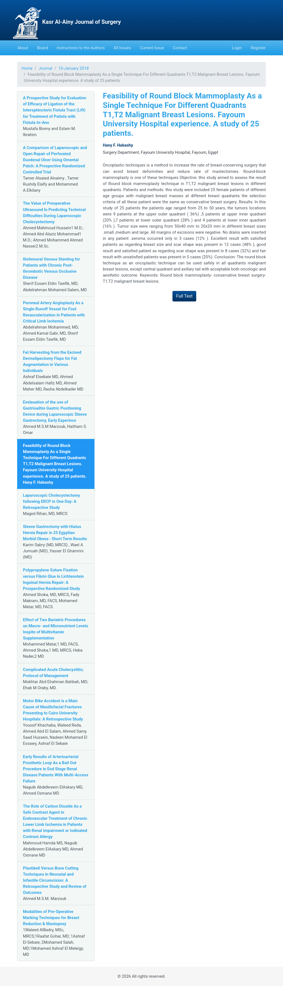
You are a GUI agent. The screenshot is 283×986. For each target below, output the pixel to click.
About (22, 47)
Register (258, 47)
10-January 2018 (73, 68)
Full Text (184, 296)
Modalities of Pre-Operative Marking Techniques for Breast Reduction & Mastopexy (51, 917)
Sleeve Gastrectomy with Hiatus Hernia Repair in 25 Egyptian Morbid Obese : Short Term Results (55, 532)
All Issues (122, 47)
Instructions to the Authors (81, 47)
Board (42, 47)
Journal (45, 68)
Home (27, 68)
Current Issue (152, 47)
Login (237, 47)
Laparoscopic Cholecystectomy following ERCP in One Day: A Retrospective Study (51, 501)
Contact (180, 47)
